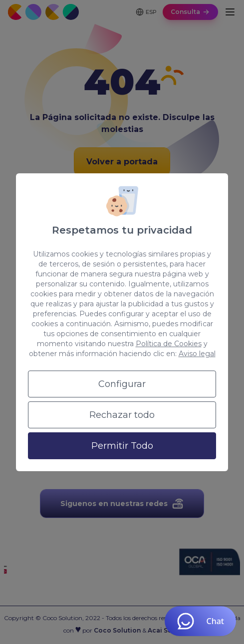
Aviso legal (197, 353)
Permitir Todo (122, 445)
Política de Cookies (169, 343)
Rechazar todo (122, 414)
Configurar (122, 384)
